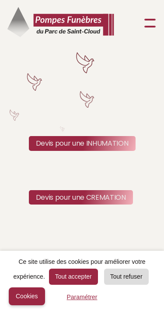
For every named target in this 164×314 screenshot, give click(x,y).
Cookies (27, 296)
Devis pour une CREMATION (81, 197)
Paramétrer (81, 297)
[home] (60, 23)
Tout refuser (126, 276)
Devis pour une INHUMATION (82, 143)
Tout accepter (73, 276)
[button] (148, 23)
